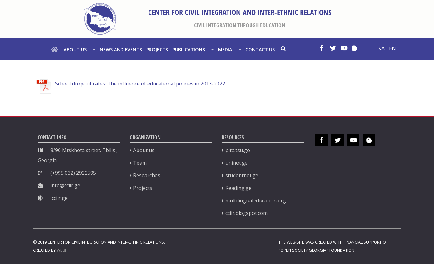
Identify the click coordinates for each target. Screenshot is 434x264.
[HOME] (55, 49)
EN (392, 48)
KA (382, 48)
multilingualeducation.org (255, 200)
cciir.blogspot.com (246, 213)
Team (140, 162)
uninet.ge (236, 162)
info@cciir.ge (65, 185)
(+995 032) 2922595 (73, 172)
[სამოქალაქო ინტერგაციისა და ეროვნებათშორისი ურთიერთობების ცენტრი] (100, 19)
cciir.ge (60, 198)
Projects (142, 187)
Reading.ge (238, 187)
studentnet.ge (241, 175)
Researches (146, 175)
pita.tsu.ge (237, 150)
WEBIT (62, 250)
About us (144, 150)
